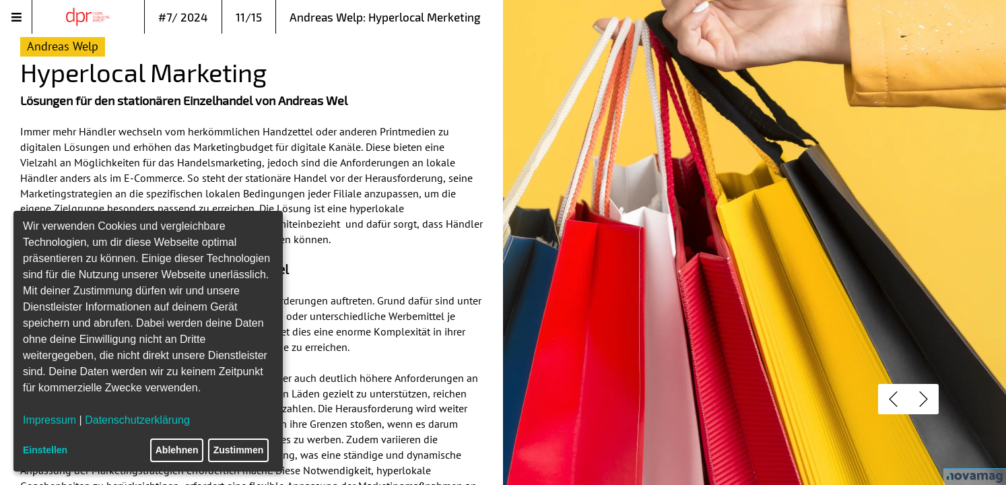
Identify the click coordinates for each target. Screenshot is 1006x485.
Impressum (49, 420)
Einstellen (45, 450)
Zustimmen (238, 450)
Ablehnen (177, 450)
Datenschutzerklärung (137, 420)
